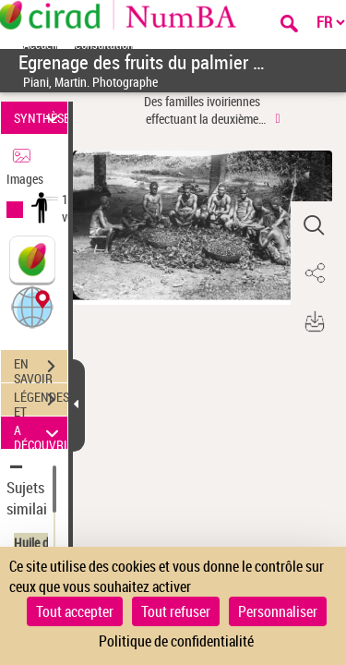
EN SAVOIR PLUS (40, 368)
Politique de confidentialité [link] (176, 641)
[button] (32, 306)
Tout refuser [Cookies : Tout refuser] (175, 611)
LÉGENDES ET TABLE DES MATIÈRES (40, 402)
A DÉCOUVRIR (40, 433)
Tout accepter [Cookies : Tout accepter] (74, 611)
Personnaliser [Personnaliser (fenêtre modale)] (277, 611)
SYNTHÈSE (40, 118)
